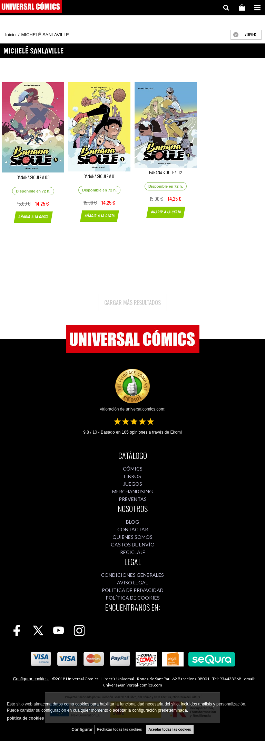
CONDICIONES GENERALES (132, 575)
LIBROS (132, 476)
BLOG (132, 522)
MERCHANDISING (132, 491)
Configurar (81, 729)
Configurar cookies (31, 678)
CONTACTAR (132, 529)
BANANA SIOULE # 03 (33, 177)
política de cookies (25, 718)
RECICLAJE (132, 552)
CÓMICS (133, 469)
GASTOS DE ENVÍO (133, 544)
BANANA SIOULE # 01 (100, 176)
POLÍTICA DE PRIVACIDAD (133, 590)
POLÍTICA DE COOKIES (133, 598)
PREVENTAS (133, 499)
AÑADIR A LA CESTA (33, 217)
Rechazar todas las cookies (119, 729)
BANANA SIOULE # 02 (165, 172)
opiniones (135, 432)
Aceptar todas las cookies (169, 729)
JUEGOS (132, 484)
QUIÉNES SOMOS (132, 537)
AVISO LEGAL (132, 582)
